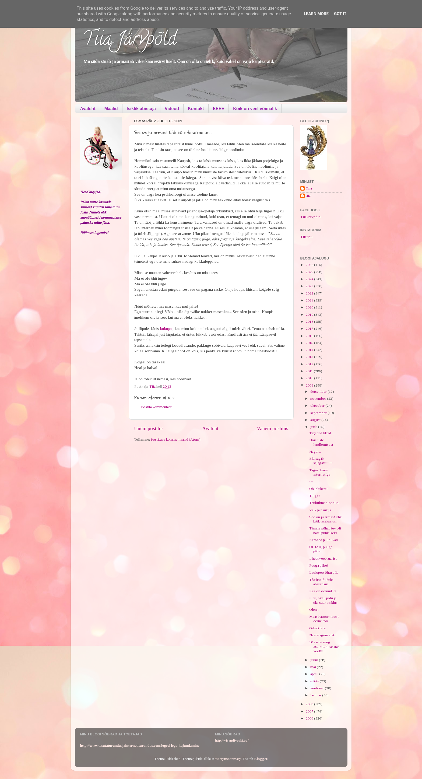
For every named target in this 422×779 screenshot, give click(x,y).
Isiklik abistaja (141, 108)
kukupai (166, 329)
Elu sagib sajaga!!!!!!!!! (321, 461)
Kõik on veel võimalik (255, 108)
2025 (310, 272)
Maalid (111, 108)
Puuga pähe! (318, 565)
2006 (310, 718)
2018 (310, 322)
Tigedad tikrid (320, 433)
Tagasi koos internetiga (319, 472)
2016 (310, 336)
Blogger (260, 759)
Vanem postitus (272, 428)
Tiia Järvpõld (129, 40)
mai (313, 667)
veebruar (317, 688)
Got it (340, 13)
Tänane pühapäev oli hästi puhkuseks (325, 530)
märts (315, 681)
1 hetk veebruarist (323, 558)
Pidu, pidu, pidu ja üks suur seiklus (323, 600)
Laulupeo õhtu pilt (323, 572)
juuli (314, 427)
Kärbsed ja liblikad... (324, 540)
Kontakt (196, 108)
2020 (310, 307)
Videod (172, 108)
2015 (310, 343)
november (318, 398)
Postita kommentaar (156, 407)
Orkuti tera (317, 628)
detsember (319, 392)
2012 (310, 364)
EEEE (218, 108)
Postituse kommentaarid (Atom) (176, 439)
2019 (310, 315)
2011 (310, 371)
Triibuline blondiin (324, 503)
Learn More (316, 13)
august (315, 420)
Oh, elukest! (318, 489)
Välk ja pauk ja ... (321, 510)
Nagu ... (315, 452)
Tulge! (314, 496)
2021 (310, 300)
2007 (310, 711)
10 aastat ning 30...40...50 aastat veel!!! (324, 646)
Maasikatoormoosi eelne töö (324, 619)
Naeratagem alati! (322, 635)
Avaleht (88, 108)
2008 (310, 704)
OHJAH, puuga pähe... (320, 549)
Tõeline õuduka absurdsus (321, 582)
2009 (310, 385)
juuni (314, 660)
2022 (310, 293)
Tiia (309, 188)
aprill (314, 674)
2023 (310, 286)
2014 (310, 350)
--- (311, 481)
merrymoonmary (228, 759)
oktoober (317, 405)
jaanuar (316, 695)
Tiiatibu (306, 237)
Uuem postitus (149, 428)
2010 (310, 378)
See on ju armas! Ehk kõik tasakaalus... (325, 519)
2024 (310, 279)
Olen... (314, 610)
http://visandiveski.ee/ (232, 740)
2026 (310, 265)
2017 (310, 329)
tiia (308, 196)
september (319, 413)
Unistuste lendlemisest (321, 442)
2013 (310, 357)
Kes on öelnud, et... (324, 591)
